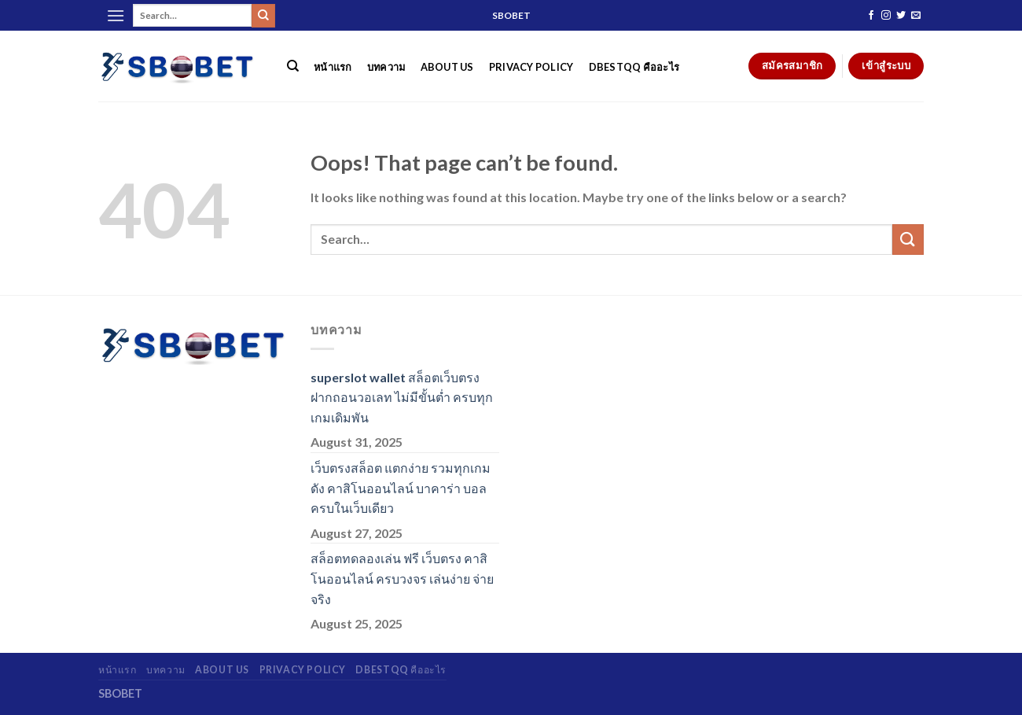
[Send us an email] (916, 15)
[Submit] (263, 16)
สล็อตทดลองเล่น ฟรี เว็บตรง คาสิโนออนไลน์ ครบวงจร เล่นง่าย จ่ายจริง (402, 578)
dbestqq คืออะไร (634, 67)
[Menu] (115, 15)
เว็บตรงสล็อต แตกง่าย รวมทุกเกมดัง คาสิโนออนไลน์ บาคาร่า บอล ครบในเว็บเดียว (401, 487)
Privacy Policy (531, 67)
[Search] (293, 66)
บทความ (386, 67)
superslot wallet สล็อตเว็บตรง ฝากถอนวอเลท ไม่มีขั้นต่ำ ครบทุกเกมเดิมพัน (402, 397)
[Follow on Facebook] (871, 15)
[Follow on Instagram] (886, 15)
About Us (447, 67)
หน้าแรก (333, 67)
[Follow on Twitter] (901, 15)
